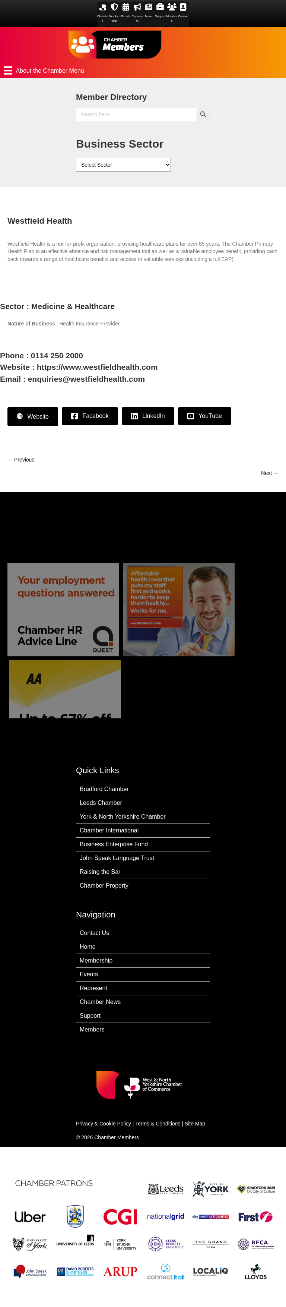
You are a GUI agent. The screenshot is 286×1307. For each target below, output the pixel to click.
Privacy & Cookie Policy (103, 1124)
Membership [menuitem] (96, 960)
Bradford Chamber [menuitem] (104, 789)
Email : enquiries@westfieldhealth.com (72, 379)
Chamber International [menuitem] (109, 830)
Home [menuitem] (88, 947)
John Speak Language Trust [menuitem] (117, 858)
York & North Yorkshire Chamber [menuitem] (123, 816)
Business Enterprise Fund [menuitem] (114, 844)
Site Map (195, 1124)
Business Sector (119, 144)
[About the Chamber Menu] (143, 70)
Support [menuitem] (90, 1015)
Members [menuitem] (92, 1029)
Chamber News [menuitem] (100, 1002)
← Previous (20, 460)
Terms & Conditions (157, 1124)
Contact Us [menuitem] (94, 933)
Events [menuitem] (89, 974)
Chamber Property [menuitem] (104, 885)
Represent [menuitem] (93, 988)
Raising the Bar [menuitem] (100, 872)
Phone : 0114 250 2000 (41, 355)
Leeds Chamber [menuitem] (101, 803)
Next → (270, 473)
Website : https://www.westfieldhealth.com (79, 367)
